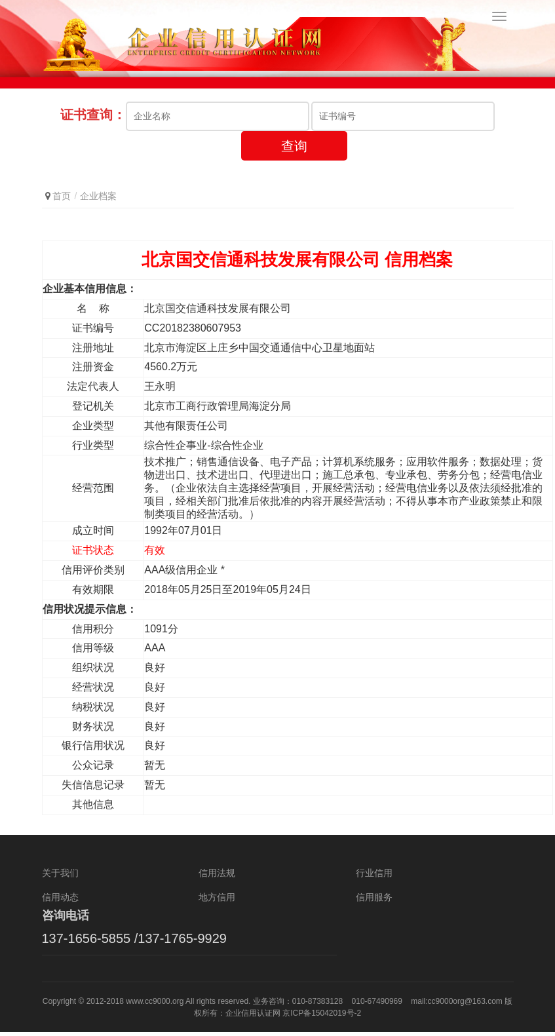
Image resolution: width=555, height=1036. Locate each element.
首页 (61, 199)
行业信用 (374, 876)
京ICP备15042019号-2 (321, 1017)
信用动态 (60, 900)
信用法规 (217, 876)
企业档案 (98, 199)
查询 (294, 149)
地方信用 (217, 900)
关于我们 (60, 876)
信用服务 (374, 900)
